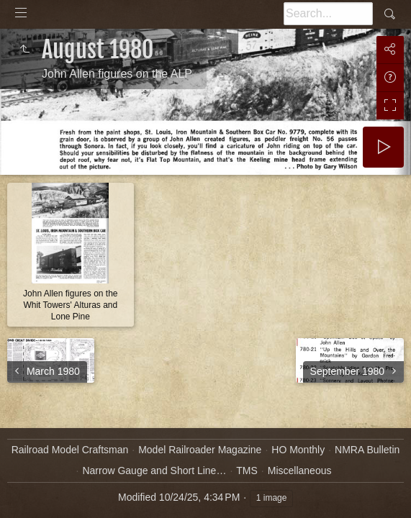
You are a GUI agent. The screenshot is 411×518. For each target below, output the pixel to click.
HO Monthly (298, 449)
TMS (247, 470)
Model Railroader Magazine (199, 449)
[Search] (328, 13)
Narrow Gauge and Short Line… (154, 470)
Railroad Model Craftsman (70, 449)
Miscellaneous (300, 470)
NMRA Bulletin (367, 449)
